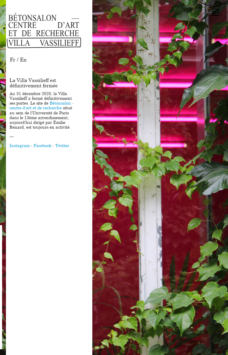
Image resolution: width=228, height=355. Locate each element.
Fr (12, 59)
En (23, 59)
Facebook (42, 146)
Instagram (20, 146)
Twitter (62, 146)
